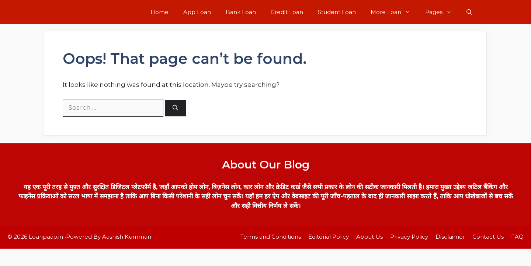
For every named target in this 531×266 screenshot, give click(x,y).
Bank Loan (241, 12)
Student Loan (337, 12)
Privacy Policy (409, 236)
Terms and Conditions (270, 236)
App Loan (197, 12)
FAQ (517, 236)
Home (159, 12)
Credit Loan (287, 12)
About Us (369, 236)
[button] (469, 12)
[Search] (175, 108)
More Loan (394, 12)
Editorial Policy (328, 236)
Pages (442, 12)
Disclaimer (450, 236)
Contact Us (488, 236)
